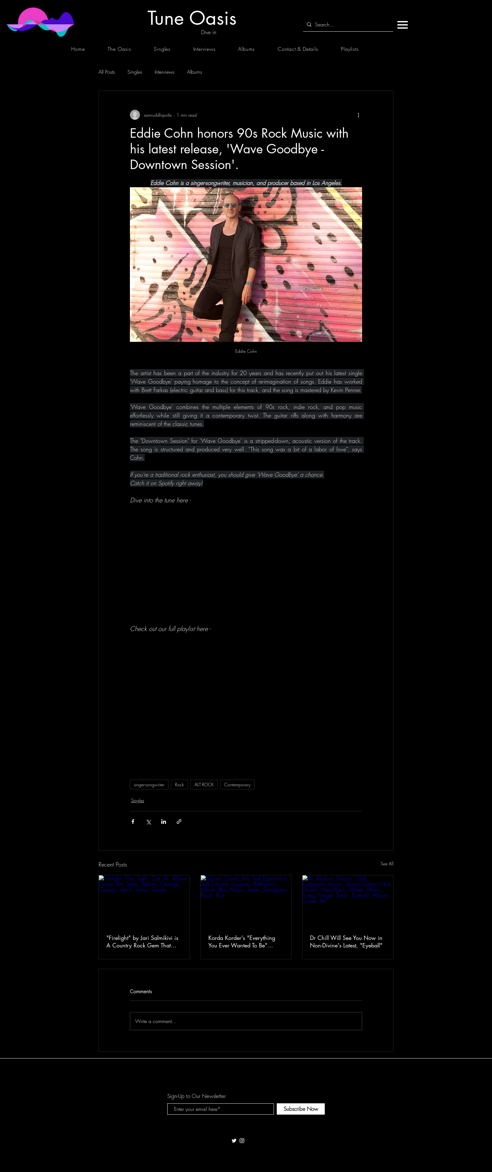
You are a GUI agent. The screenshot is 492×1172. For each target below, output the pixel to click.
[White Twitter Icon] (234, 1141)
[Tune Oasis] (192, 18)
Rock (179, 785)
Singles (134, 71)
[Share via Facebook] (133, 822)
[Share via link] (179, 822)
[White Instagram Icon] (242, 1141)
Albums (194, 71)
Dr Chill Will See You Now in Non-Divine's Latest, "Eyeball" (346, 941)
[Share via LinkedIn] (164, 822)
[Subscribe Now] (301, 1109)
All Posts (107, 71)
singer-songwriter (149, 785)
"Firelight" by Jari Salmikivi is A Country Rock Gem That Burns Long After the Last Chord (142, 941)
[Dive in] (208, 32)
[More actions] (358, 115)
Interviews (164, 71)
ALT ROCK (204, 785)
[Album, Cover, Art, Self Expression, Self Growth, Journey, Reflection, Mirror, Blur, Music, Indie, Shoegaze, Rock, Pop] (246, 900)
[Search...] (347, 24)
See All (387, 864)
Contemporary (237, 785)
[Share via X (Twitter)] (148, 822)
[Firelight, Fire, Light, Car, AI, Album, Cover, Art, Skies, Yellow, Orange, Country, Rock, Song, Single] (144, 900)
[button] (402, 25)
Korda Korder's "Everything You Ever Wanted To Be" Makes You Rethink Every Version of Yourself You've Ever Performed (245, 941)
